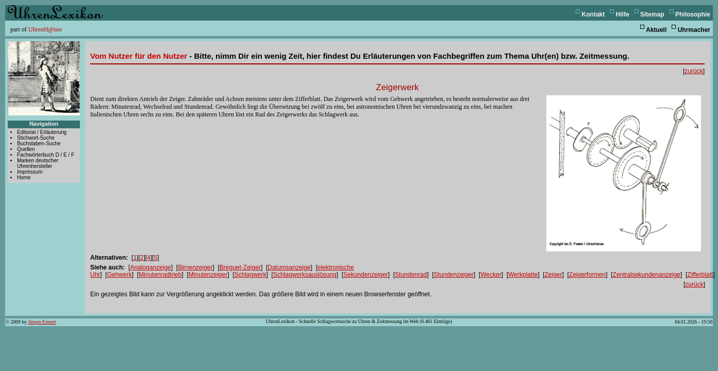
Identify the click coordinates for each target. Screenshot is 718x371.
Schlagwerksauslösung (305, 274)
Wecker (490, 274)
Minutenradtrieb (160, 274)
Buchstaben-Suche (39, 143)
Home (24, 177)
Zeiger (553, 274)
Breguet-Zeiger (240, 267)
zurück (693, 71)
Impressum (29, 172)
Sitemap (652, 14)
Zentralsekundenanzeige (646, 274)
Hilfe (622, 14)
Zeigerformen (587, 274)
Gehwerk (119, 274)
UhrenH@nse (45, 29)
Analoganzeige (150, 267)
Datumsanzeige (289, 267)
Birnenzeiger (195, 267)
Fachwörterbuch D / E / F (45, 155)
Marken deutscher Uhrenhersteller (37, 163)
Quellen (26, 149)
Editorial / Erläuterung (41, 132)
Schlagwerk (250, 274)
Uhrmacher (694, 29)
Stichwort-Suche (36, 138)
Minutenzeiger (208, 274)
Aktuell (656, 29)
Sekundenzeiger (365, 274)
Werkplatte (523, 274)
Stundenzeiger (453, 274)
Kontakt (593, 14)
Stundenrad (411, 274)
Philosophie (692, 14)
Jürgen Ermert (42, 322)
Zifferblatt (700, 274)
